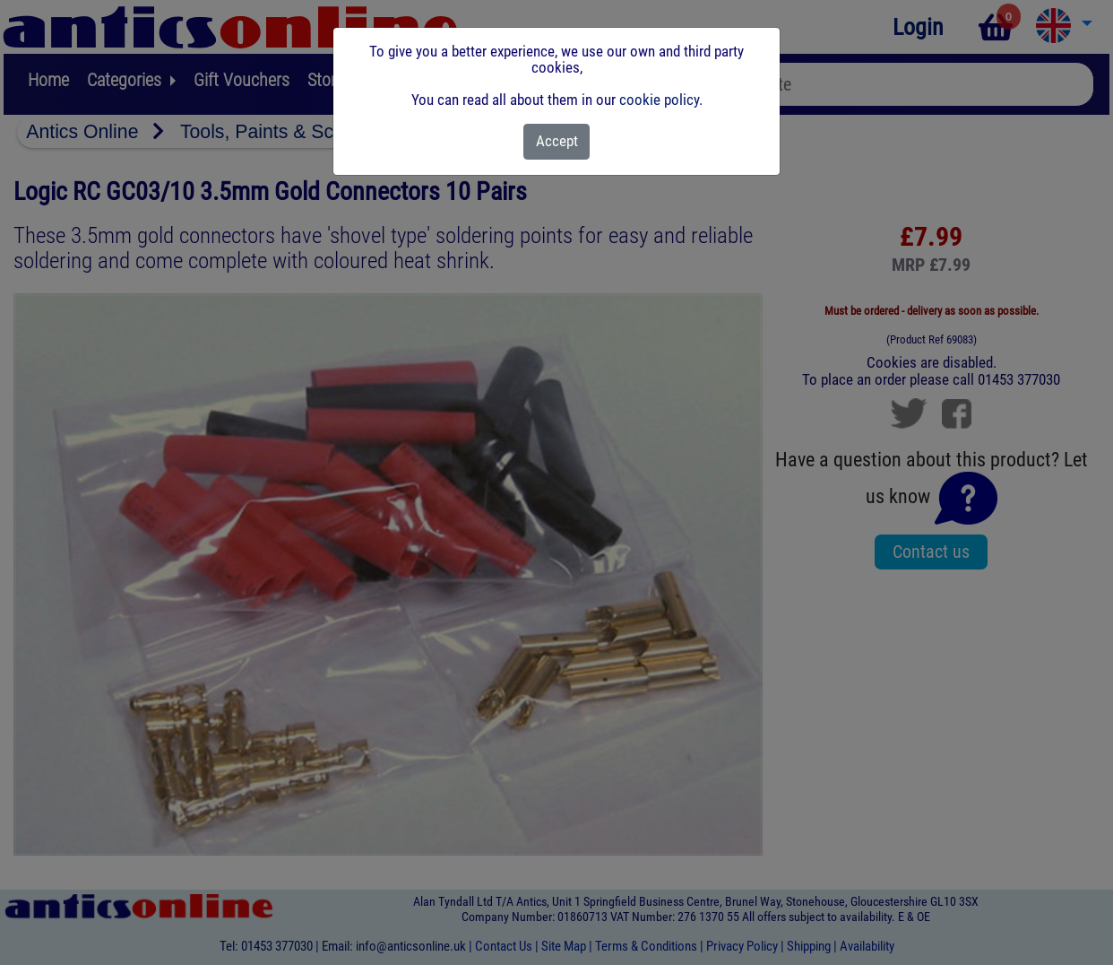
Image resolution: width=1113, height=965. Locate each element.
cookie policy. (661, 100)
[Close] (557, 142)
